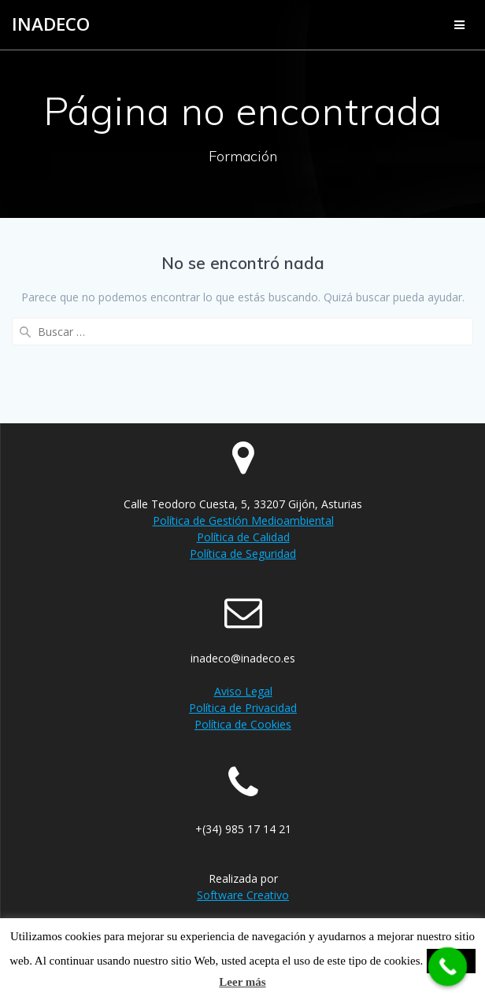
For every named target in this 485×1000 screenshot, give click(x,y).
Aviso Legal (243, 691)
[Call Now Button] (448, 967)
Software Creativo (243, 894)
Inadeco (51, 24)
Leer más (242, 982)
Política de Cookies (242, 724)
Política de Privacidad (243, 707)
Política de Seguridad (243, 553)
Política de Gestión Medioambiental (243, 520)
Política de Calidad (243, 537)
